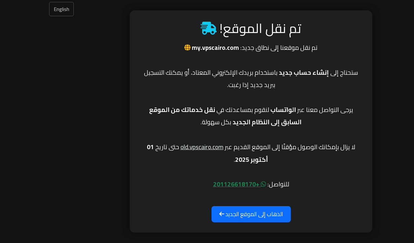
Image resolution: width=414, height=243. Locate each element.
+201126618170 (195, 184)
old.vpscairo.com (158, 147)
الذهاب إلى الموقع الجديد (207, 214)
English (17, 9)
